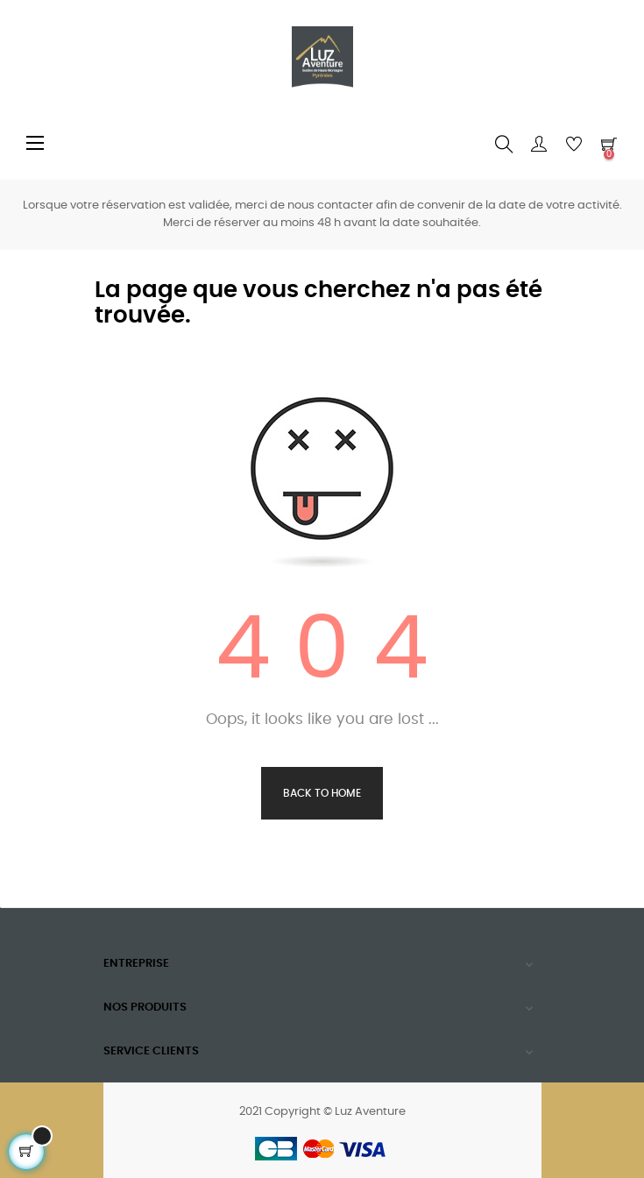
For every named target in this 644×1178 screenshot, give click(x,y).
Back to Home (322, 793)
